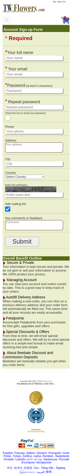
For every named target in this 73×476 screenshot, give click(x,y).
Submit (22, 241)
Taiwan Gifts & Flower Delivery (19, 11)
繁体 (59, 2)
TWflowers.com (44, 381)
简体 (54, 2)
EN (64, 2)
